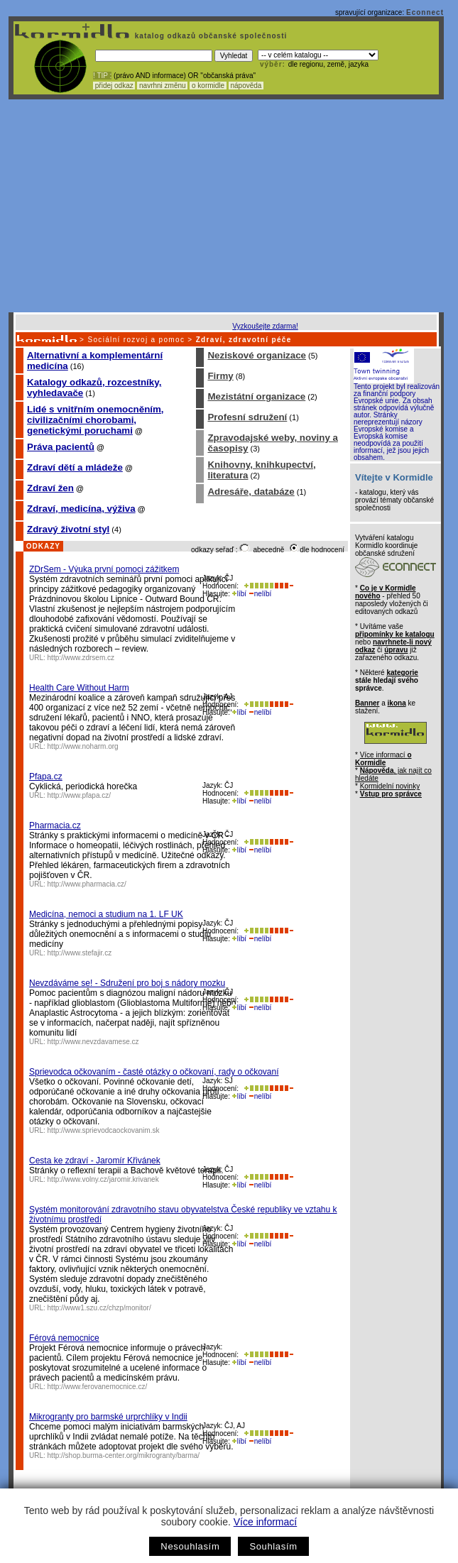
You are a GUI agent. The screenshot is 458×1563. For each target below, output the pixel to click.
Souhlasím (273, 1546)
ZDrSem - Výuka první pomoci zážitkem (104, 569)
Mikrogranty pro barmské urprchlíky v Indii (108, 1417)
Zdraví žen (50, 488)
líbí (239, 594)
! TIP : (102, 75)
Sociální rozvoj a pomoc (136, 340)
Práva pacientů (60, 447)
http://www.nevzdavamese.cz (93, 1042)
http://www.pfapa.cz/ (79, 795)
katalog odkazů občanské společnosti (209, 36)
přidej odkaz (114, 85)
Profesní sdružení (247, 417)
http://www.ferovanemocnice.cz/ (98, 1387)
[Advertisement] (226, 205)
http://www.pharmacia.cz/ (87, 884)
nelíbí (260, 594)
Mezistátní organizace (256, 396)
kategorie (402, 672)
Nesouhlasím (189, 1546)
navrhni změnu (162, 85)
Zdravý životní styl (68, 529)
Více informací (265, 1522)
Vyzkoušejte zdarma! (265, 326)
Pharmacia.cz (55, 825)
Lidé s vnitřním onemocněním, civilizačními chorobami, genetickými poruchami (95, 420)
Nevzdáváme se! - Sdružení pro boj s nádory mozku (127, 983)
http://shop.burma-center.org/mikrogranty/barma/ (124, 1455)
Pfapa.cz (45, 777)
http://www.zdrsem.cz (81, 658)
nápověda (246, 85)
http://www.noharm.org (83, 746)
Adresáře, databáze (250, 491)
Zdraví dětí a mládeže (75, 467)
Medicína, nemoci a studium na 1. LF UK (106, 914)
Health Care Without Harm (79, 688)
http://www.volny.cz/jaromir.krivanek (103, 1179)
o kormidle (208, 85)
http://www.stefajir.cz (80, 953)
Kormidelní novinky (390, 786)
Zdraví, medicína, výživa (81, 508)
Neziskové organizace (256, 355)
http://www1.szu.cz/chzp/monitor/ (99, 1308)
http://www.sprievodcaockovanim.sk (104, 1130)
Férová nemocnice (64, 1338)
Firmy (220, 376)
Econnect (425, 12)
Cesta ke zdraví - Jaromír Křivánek (94, 1161)
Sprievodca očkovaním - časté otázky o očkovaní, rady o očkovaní (154, 1072)
